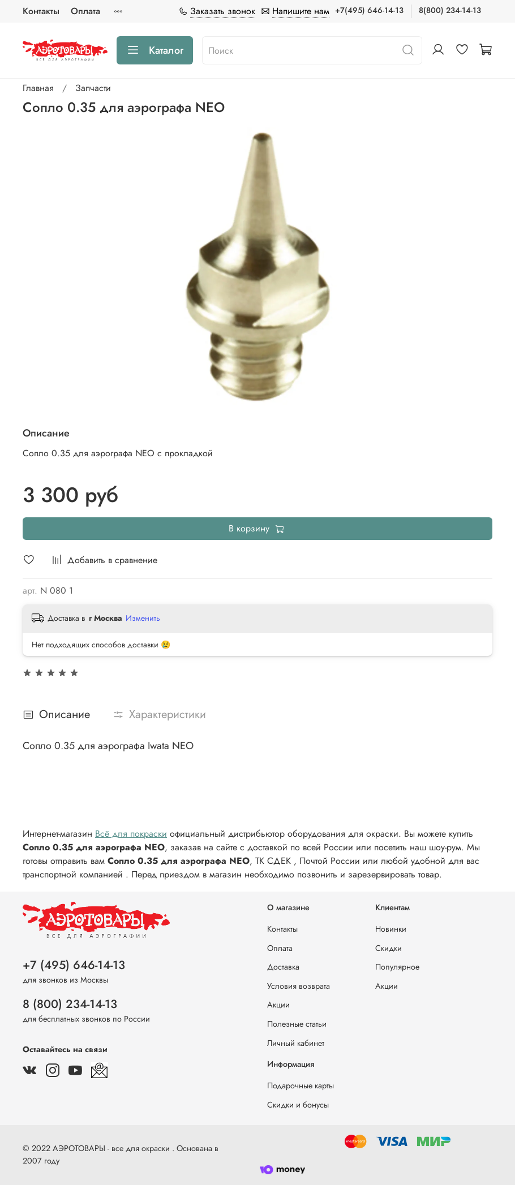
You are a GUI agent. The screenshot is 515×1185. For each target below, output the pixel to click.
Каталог (154, 50)
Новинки (390, 929)
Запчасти (93, 87)
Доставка (283, 966)
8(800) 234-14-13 (450, 10)
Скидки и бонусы (298, 1104)
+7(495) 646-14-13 (369, 10)
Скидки (388, 948)
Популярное (397, 966)
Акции (278, 1004)
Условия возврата (298, 986)
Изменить (143, 618)
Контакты (41, 11)
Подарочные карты (300, 1085)
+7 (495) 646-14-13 (74, 965)
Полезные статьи (297, 1024)
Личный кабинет (295, 1043)
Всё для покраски (131, 833)
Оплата (85, 11)
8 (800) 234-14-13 (70, 1004)
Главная (38, 87)
